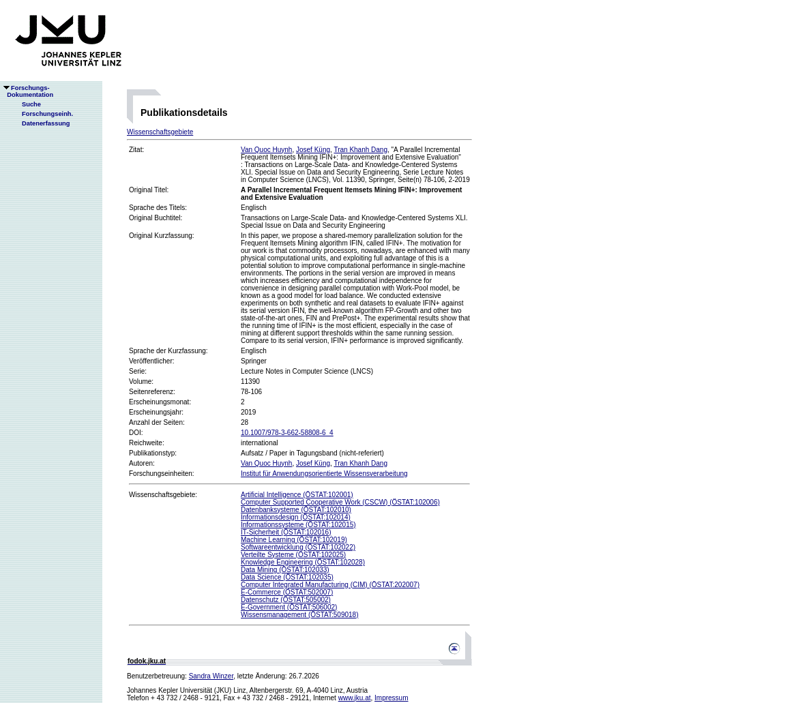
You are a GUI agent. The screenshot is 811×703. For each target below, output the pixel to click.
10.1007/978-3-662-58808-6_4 (287, 432)
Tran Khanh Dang (360, 149)
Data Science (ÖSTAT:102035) (287, 577)
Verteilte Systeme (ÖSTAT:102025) (293, 554)
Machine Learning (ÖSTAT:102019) (294, 539)
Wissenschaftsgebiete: (163, 494)
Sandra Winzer (211, 676)
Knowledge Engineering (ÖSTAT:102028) (303, 562)
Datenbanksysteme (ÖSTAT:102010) (296, 509)
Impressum (391, 698)
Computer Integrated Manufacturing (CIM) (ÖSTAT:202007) (330, 584)
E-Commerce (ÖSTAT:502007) (287, 592)
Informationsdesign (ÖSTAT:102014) (296, 517)
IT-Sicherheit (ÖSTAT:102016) (286, 532)
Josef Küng (313, 149)
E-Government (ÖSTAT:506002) (289, 607)
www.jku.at (354, 698)
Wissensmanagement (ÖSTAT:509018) (299, 614)
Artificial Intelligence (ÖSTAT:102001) (297, 494)
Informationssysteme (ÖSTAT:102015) (298, 524)
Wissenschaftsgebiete (160, 132)
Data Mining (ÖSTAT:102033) (285, 569)
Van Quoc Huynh (266, 149)
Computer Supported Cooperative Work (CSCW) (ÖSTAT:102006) (340, 502)
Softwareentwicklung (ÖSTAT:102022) (298, 547)
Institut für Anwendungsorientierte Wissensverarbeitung (324, 473)
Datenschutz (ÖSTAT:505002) (286, 599)
